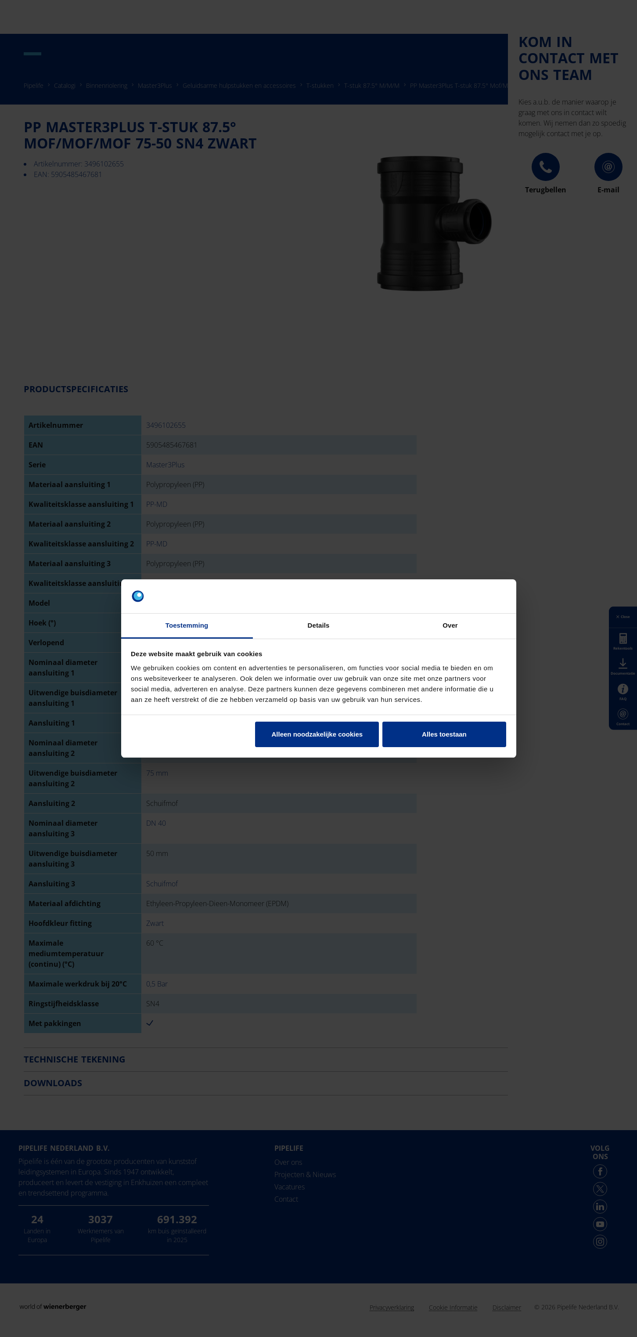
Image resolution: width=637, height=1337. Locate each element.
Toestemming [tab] (187, 625)
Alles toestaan (444, 734)
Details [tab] (319, 625)
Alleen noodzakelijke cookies (317, 734)
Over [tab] (450, 625)
